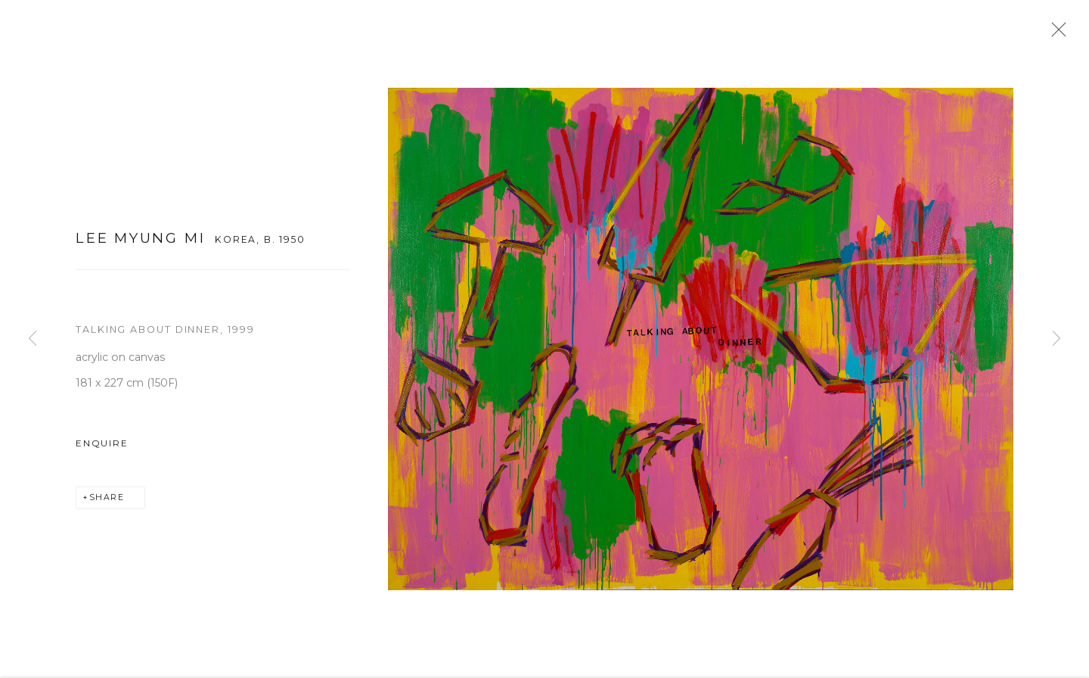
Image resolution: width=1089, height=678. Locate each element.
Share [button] (107, 501)
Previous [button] (32, 338)
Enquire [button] (102, 447)
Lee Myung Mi (140, 241)
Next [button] (1056, 338)
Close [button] (1055, 34)
